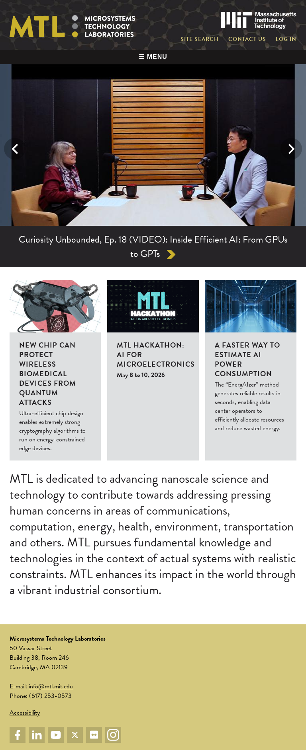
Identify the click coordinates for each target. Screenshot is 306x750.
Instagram (113, 735)
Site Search (199, 39)
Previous (15, 148)
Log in (286, 39)
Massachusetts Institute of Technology (258, 20)
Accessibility (25, 712)
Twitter (75, 735)
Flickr (94, 735)
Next (291, 148)
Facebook (18, 735)
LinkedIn (37, 735)
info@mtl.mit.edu (51, 686)
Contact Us (247, 39)
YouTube (56, 735)
